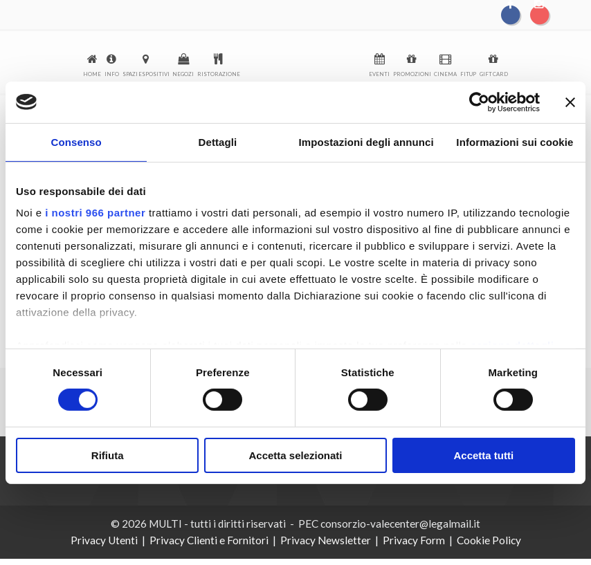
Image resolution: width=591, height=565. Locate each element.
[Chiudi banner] (570, 101)
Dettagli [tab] (218, 141)
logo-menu (304, 63)
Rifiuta (107, 455)
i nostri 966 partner (95, 213)
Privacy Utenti (104, 540)
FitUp (468, 74)
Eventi (379, 74)
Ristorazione (218, 74)
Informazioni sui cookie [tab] (514, 141)
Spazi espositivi (146, 74)
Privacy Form (414, 540)
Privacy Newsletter (325, 540)
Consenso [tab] (76, 141)
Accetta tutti (483, 455)
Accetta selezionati (295, 455)
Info (111, 74)
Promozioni (412, 74)
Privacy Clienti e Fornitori (209, 540)
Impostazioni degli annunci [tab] (366, 141)
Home (92, 74)
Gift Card (494, 74)
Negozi (183, 74)
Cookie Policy (489, 540)
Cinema (445, 74)
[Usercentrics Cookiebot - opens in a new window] (479, 101)
